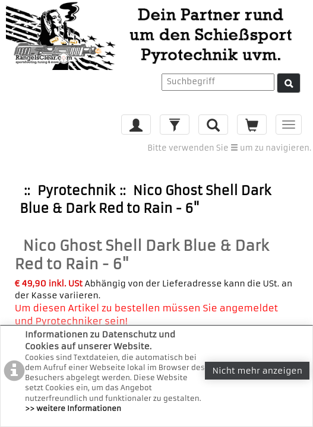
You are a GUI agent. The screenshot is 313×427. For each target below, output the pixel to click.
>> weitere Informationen (73, 408)
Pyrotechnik (76, 191)
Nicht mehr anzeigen (257, 370)
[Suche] (289, 83)
